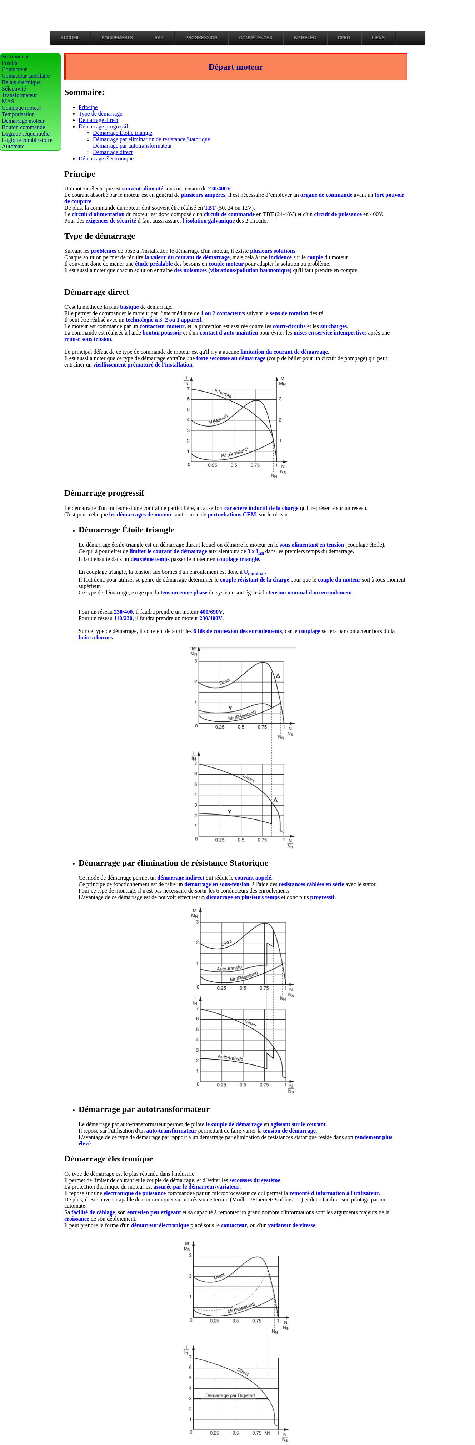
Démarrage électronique (106, 158)
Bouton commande (23, 127)
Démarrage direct (98, 120)
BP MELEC (305, 37)
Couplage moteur (21, 108)
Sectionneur (15, 56)
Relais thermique (21, 82)
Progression (201, 37)
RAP (159, 37)
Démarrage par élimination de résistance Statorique (151, 139)
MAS (8, 101)
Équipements (116, 37)
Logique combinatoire (27, 140)
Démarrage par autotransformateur (132, 146)
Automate (13, 146)
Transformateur (19, 95)
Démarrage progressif (103, 126)
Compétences (255, 37)
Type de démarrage (100, 114)
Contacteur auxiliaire (26, 76)
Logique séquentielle (26, 134)
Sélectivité (14, 89)
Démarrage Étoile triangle (122, 133)
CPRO (344, 37)
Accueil (70, 37)
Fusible (10, 63)
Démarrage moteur (23, 121)
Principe (88, 107)
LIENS (378, 37)
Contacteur (14, 69)
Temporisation (18, 114)
